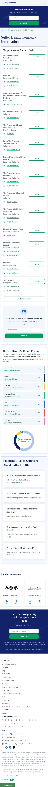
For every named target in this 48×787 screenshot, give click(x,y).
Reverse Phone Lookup (10, 687)
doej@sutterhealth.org (12, 370)
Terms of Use (24, 644)
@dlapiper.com (12, 202)
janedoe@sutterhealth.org (13, 423)
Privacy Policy (35, 644)
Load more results (24, 298)
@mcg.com (11, 235)
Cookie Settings (7, 785)
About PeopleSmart (9, 664)
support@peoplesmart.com (13, 734)
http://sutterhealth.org (14, 482)
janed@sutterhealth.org (12, 396)
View (37, 56)
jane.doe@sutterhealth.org (13, 388)
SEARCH (24, 23)
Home (3, 30)
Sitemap (5, 713)
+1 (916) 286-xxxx (12, 68)
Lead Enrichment (8, 680)
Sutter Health (22, 30)
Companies (11, 30)
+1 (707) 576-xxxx (12, 86)
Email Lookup (6, 690)
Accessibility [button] (8, 779)
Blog (3, 670)
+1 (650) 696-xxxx (13, 290)
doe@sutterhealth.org (11, 405)
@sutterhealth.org (13, 64)
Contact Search (7, 677)
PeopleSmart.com (26, 647)
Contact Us (5, 700)
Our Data (5, 684)
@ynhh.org (10, 134)
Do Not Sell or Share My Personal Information (18, 707)
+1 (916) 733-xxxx (12, 186)
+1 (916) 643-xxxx (12, 255)
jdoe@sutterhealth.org (12, 414)
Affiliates (5, 667)
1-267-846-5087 (9, 737)
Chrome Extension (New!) (11, 693)
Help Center (6, 703)
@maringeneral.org (13, 150)
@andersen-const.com (14, 104)
